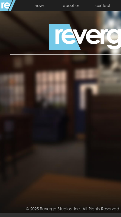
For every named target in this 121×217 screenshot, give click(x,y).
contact (102, 5)
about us (71, 5)
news (39, 5)
